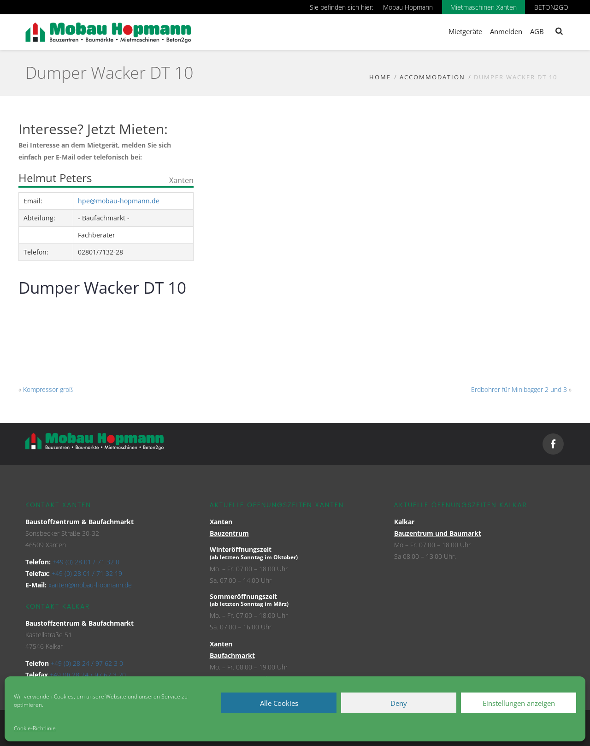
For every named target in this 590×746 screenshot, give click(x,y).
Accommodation (432, 77)
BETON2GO (551, 7)
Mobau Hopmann (408, 7)
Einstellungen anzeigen (519, 703)
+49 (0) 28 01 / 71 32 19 (87, 573)
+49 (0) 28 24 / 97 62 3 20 (88, 674)
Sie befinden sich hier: (341, 7)
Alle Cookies (279, 703)
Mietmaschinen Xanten (483, 7)
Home (380, 77)
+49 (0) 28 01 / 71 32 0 (86, 561)
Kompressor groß (48, 389)
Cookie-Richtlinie (35, 728)
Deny (398, 703)
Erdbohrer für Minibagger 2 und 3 (519, 389)
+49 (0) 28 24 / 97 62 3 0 (87, 663)
